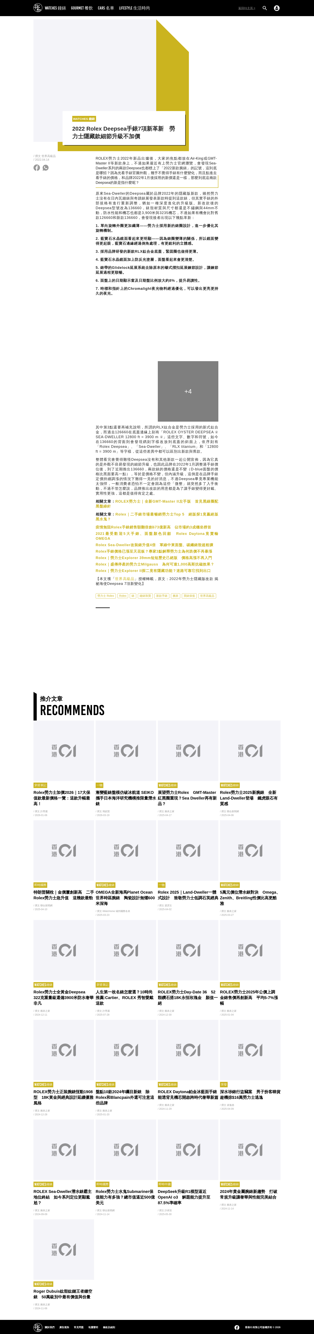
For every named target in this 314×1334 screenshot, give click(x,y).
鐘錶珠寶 (145, 595)
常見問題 (79, 1327)
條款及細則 (109, 1327)
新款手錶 (161, 595)
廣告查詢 (64, 1327)
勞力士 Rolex (105, 595)
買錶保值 (189, 595)
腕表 (175, 595)
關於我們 (49, 1327)
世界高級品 (124, 579)
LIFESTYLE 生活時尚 (134, 7)
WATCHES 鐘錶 (55, 7)
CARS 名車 (106, 7)
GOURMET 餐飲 (82, 7)
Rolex (123, 595)
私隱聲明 (93, 1327)
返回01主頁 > (246, 8)
